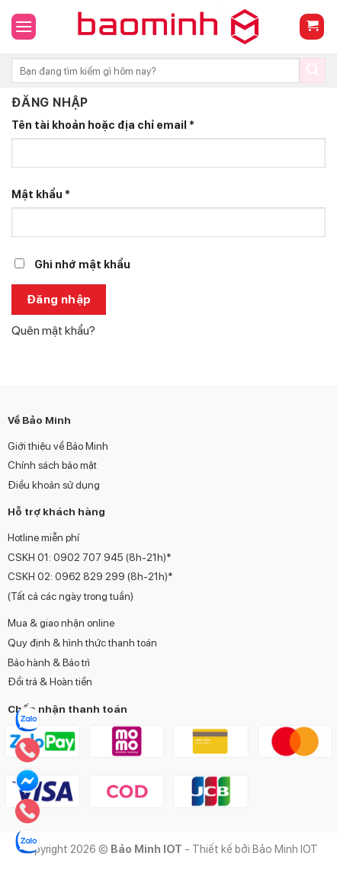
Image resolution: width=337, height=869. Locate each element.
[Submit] (313, 71)
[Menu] (23, 26)
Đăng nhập (59, 299)
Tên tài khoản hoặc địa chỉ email (102, 124)
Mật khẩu (40, 194)
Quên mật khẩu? (53, 330)
